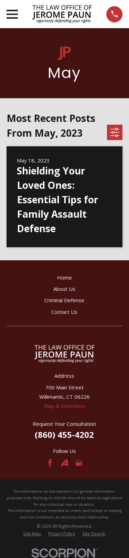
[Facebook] (50, 462)
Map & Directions (64, 405)
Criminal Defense (64, 300)
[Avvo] (64, 462)
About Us (64, 288)
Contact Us (64, 311)
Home (64, 277)
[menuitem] (32, 534)
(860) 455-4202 (64, 434)
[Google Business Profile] (79, 462)
